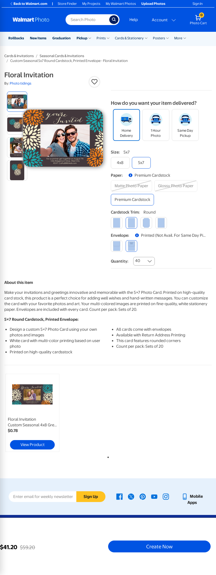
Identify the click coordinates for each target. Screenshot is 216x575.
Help (133, 19)
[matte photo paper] (131, 186)
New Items (38, 38)
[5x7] (141, 163)
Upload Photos (153, 4)
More (178, 38)
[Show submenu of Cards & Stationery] (146, 37)
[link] (32, 413)
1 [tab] (107, 456)
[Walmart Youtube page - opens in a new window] (154, 496)
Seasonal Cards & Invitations (62, 56)
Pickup (82, 38)
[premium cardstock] (132, 199)
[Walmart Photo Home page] (33, 19)
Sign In (198, 4)
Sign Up (91, 496)
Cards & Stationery (129, 38)
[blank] (116, 246)
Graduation (61, 38)
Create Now (159, 546)
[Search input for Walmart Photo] (87, 19)
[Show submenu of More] (184, 37)
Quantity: (119, 261)
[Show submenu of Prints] (108, 37)
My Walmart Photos (121, 4)
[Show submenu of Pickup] (89, 37)
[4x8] (120, 163)
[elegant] (146, 223)
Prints (101, 38)
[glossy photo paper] (175, 186)
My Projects (91, 4)
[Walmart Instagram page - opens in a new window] (166, 496)
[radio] (17, 102)
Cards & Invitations (19, 56)
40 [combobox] (137, 260)
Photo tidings (20, 83)
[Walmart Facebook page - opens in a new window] (119, 496)
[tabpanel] (39, 413)
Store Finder (67, 4)
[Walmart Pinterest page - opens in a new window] (142, 496)
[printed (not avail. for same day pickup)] (131, 246)
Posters (159, 38)
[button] (94, 82)
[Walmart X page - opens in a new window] (131, 496)
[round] (131, 223)
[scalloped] (161, 223)
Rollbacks (16, 38)
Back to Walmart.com (28, 4)
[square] (116, 223)
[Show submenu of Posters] (167, 37)
